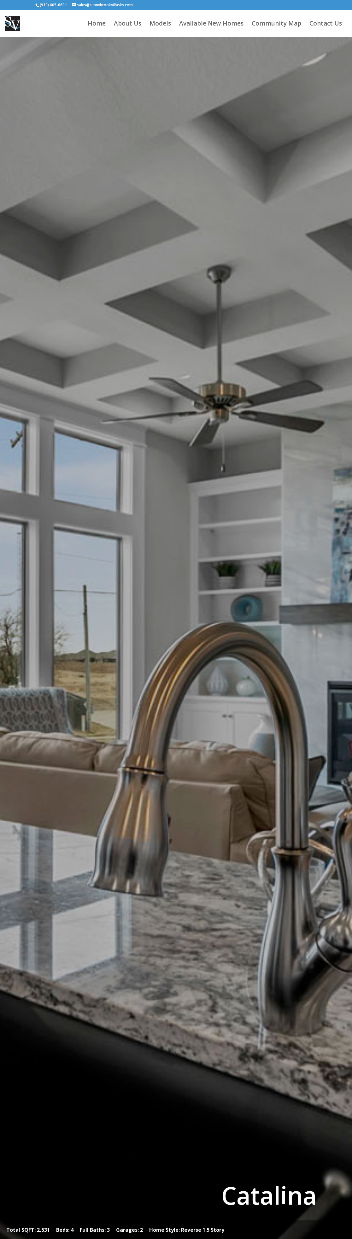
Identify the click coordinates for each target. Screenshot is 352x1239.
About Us (127, 24)
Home (97, 24)
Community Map (276, 24)
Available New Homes (211, 24)
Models (160, 24)
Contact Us (325, 24)
